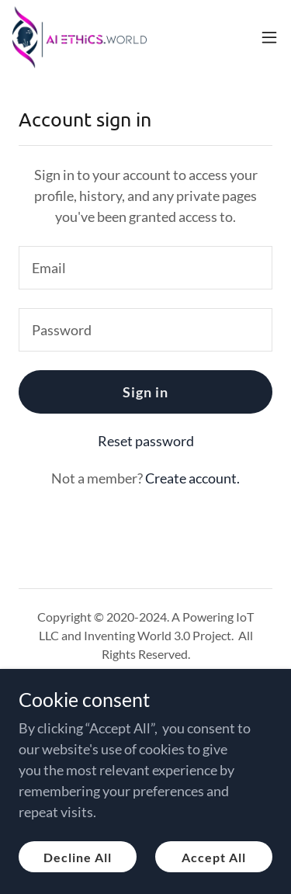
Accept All (214, 857)
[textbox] (145, 267)
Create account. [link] (192, 478)
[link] (79, 37)
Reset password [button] (146, 440)
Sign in (146, 391)
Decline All (77, 857)
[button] (269, 37)
